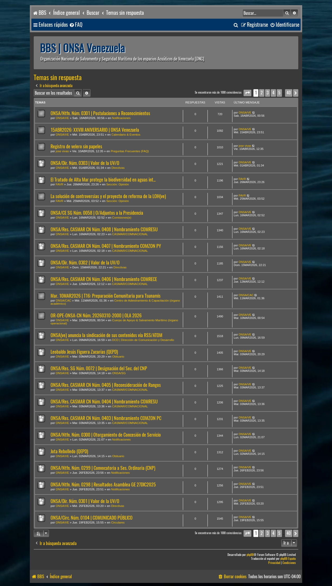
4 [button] (273, 92)
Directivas (118, 167)
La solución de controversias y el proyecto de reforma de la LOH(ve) (108, 196)
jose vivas (62, 151)
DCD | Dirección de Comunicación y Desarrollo (143, 339)
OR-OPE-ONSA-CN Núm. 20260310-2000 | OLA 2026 (96, 315)
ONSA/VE (62, 118)
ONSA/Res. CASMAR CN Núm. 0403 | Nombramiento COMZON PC (106, 418)
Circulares (118, 522)
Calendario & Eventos (126, 134)
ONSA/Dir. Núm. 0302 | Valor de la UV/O (85, 262)
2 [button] (262, 92)
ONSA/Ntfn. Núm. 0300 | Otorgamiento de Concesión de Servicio (106, 434)
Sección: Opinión (117, 184)
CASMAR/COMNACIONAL (130, 234)
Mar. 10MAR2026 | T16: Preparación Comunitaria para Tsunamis (106, 295)
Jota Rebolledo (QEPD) (69, 451)
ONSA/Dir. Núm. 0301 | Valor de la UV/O (85, 501)
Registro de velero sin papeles (76, 146)
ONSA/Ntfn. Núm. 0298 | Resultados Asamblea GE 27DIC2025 (103, 484)
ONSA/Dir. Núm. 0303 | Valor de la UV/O (85, 163)
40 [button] (289, 92)
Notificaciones (121, 118)
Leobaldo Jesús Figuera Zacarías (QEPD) (84, 351)
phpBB (250, 555)
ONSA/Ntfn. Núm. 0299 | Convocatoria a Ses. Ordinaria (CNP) (103, 468)
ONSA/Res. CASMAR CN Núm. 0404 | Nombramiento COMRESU (104, 401)
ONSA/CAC (63, 300)
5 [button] (279, 92)
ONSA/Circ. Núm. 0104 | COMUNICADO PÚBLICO (92, 517)
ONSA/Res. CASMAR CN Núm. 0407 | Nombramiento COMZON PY (106, 246)
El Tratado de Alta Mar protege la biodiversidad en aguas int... (103, 179)
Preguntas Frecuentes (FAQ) (130, 151)
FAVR (59, 184)
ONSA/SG (119, 373)
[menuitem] (75, 25)
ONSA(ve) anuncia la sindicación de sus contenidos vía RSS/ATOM (106, 335)
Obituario (118, 356)
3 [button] (267, 92)
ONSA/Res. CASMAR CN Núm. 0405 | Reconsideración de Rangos (106, 385)
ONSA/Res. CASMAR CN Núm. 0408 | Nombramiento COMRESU (104, 229)
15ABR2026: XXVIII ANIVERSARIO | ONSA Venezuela (95, 130)
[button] (247, 93)
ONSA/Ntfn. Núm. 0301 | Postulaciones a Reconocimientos (100, 113)
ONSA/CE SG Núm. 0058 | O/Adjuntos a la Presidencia (97, 213)
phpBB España (288, 559)
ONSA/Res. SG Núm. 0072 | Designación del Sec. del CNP (99, 368)
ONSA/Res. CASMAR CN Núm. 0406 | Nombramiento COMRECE (104, 279)
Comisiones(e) (121, 217)
